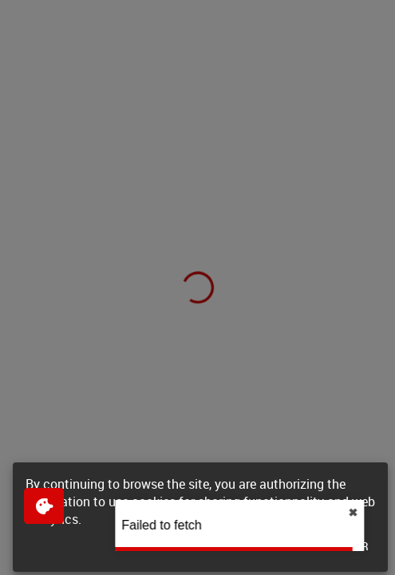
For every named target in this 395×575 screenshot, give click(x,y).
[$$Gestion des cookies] (44, 506)
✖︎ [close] (379, 512)
